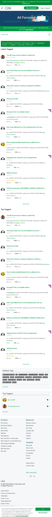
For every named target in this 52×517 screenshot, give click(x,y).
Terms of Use (5, 498)
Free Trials (29, 428)
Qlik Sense (4, 428)
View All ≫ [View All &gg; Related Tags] (5, 386)
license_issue (11, 379)
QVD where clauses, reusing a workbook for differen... (24, 86)
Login (23, 1)
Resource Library (31, 423)
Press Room (29, 448)
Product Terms (5, 503)
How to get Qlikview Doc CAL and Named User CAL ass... (25, 127)
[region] (26, 511)
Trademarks (4, 496)
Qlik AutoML (4, 430)
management (30, 379)
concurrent (28, 377)
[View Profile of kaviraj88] (12, 147)
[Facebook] (34, 476)
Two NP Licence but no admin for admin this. (21, 55)
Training (28, 436)
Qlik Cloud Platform (6, 425)
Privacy (28, 455)
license (5, 379)
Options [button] (49, 34)
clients (12, 377)
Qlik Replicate (5, 436)
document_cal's (37, 377)
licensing (19, 379)
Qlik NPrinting (11, 57)
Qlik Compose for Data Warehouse (11, 441)
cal (16, 374)
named (14, 382)
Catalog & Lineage (6, 446)
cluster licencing (19, 377)
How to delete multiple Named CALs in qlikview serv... (24, 142)
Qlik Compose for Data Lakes (9, 438)
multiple (38, 379)
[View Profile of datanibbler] (10, 165)
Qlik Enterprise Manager (8, 443)
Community (40, 43)
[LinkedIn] (30, 476)
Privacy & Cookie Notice (8, 493)
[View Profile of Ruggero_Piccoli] (20, 62)
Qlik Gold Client (5, 448)
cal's (46, 374)
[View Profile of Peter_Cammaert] (11, 78)
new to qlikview (23, 374)
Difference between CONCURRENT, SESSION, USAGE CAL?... (26, 188)
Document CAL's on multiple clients (18, 112)
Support (28, 438)
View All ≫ (26, 204)
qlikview (41, 374)
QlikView (9, 72)
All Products (4, 423)
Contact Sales (30, 465)
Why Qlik (3, 451)
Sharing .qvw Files (12, 99)
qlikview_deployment (8, 374)
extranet (45, 377)
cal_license (6, 377)
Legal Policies (5, 491)
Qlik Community (31, 472)
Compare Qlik (30, 430)
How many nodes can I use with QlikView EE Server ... (24, 70)
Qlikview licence (12, 173)
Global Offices (30, 463)
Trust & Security (30, 450)
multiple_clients (7, 382)
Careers (28, 458)
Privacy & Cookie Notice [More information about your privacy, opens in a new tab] (21, 516)
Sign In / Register (45, 8)
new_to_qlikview (33, 374)
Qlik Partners (29, 425)
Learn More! (29, 29)
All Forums (25, 17)
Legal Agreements (6, 501)
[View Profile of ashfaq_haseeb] (14, 119)
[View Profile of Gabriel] (47, 91)
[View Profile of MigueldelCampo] (14, 60)
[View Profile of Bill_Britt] (12, 149)
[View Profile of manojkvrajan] (10, 180)
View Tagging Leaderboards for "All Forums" (26, 393)
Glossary (28, 433)
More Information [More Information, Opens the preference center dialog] (42, 512)
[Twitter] (27, 476)
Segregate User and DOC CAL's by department (22, 157)
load (24, 379)
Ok (43, 509)
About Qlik (29, 445)
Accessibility (29, 453)
